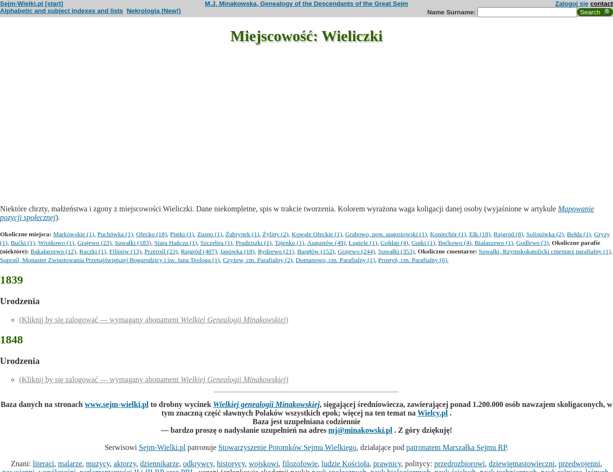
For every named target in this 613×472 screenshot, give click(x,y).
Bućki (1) (23, 242)
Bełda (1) (579, 234)
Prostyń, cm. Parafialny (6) (412, 259)
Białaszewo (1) (494, 242)
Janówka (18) (237, 251)
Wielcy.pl (433, 413)
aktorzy (125, 464)
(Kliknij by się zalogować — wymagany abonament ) (153, 320)
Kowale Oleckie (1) (317, 234)
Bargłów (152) (315, 251)
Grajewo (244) (356, 251)
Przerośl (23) (161, 251)
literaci (43, 464)
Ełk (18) (479, 234)
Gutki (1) (423, 242)
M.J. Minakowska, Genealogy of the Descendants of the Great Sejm (306, 3)
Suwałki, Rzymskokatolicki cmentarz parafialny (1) (545, 251)
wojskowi (263, 464)
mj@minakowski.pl (361, 430)
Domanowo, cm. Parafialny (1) (335, 259)
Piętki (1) (182, 234)
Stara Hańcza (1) (175, 242)
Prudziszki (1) (254, 242)
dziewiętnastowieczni (521, 464)
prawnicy (387, 464)
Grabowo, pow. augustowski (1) (386, 234)
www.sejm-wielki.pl (116, 404)
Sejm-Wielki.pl (162, 447)
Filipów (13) (125, 251)
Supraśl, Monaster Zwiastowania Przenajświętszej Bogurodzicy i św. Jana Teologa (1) (110, 259)
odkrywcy (198, 464)
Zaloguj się (572, 3)
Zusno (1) (209, 234)
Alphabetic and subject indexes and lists (61, 10)
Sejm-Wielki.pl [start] (31, 3)
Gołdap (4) (394, 242)
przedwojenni (579, 464)
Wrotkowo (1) (56, 242)
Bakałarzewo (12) (53, 251)
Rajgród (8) (508, 234)
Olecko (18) (151, 234)
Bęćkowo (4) (454, 242)
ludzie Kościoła (345, 464)
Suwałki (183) (133, 242)
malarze (70, 464)
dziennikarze (159, 464)
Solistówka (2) (545, 234)
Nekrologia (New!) (153, 10)
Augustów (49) (326, 242)
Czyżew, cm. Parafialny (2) (257, 259)
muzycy (98, 464)
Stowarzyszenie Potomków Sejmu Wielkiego (287, 447)
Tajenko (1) (290, 242)
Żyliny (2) (275, 234)
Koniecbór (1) (448, 234)
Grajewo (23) (94, 242)
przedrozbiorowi (459, 464)
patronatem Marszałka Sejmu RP (456, 447)
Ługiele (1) (363, 242)
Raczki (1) (92, 251)
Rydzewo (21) (276, 251)
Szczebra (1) (216, 242)
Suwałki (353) (396, 251)
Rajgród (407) (199, 251)
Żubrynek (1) (243, 234)
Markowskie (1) (73, 234)
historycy (231, 464)
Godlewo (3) (532, 242)
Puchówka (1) (115, 234)
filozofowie (300, 464)
